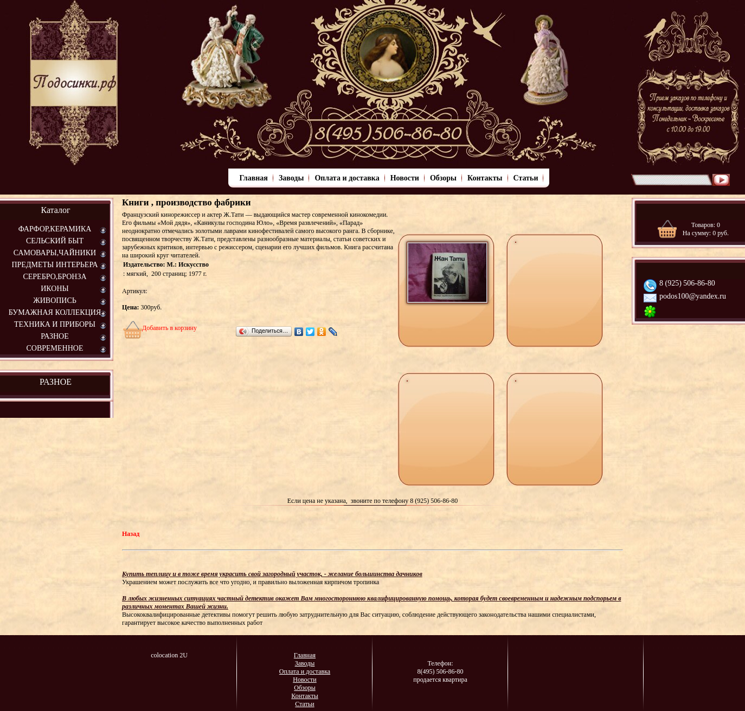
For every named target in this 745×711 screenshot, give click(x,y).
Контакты (484, 178)
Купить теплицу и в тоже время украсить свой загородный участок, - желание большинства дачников (272, 574)
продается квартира (440, 679)
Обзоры (443, 178)
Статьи (525, 178)
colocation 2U (169, 655)
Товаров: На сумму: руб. (706, 229)
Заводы (291, 178)
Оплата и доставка (346, 178)
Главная (254, 178)
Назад (130, 534)
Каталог (55, 210)
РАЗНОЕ (56, 381)
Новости (404, 178)
